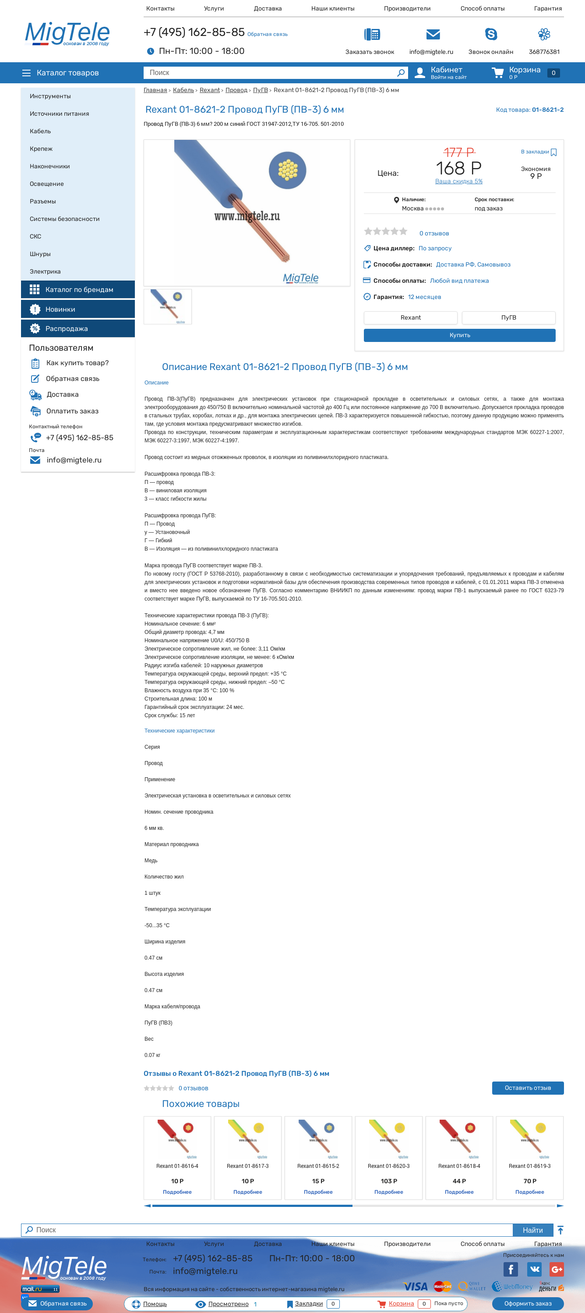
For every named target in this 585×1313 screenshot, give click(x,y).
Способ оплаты (483, 8)
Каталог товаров (60, 73)
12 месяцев (424, 297)
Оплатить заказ (72, 411)
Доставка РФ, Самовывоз (473, 264)
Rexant (210, 90)
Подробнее (177, 1192)
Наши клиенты (333, 8)
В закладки (535, 152)
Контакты (160, 8)
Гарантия (548, 8)
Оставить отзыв (528, 1088)
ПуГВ (260, 90)
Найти (533, 1230)
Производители (407, 8)
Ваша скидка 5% (459, 181)
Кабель (183, 90)
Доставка (268, 8)
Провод (236, 90)
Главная (155, 90)
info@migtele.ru (74, 459)
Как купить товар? (77, 363)
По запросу (435, 248)
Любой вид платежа (459, 281)
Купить (460, 335)
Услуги (214, 8)
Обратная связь (267, 34)
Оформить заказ (528, 1303)
